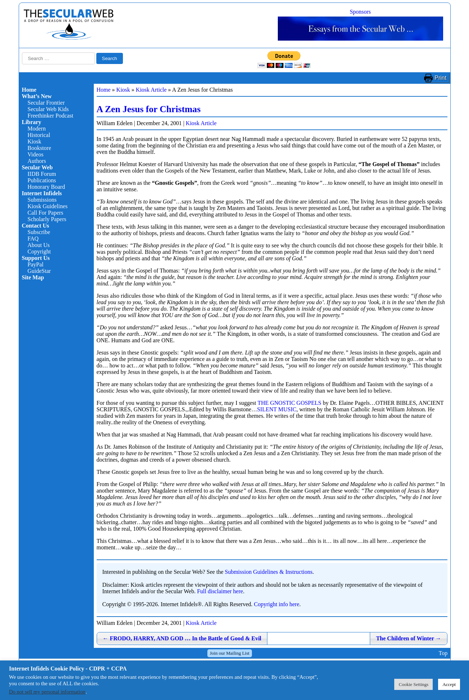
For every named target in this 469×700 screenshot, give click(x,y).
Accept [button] (449, 684)
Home (29, 90)
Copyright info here (276, 604)
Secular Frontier (46, 103)
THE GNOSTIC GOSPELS (289, 403)
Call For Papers (46, 213)
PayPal (35, 264)
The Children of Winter (408, 638)
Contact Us (35, 226)
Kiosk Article (151, 90)
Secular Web (37, 167)
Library (31, 122)
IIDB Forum (42, 174)
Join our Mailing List (229, 653)
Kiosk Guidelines (48, 206)
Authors (37, 161)
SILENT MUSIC (276, 409)
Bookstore (39, 148)
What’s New (37, 96)
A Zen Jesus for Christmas (149, 109)
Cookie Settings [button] (413, 684)
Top (442, 653)
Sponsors (360, 12)
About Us (39, 245)
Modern (37, 128)
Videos (35, 154)
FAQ (33, 238)
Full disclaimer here (220, 591)
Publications (42, 180)
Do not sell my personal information (47, 692)
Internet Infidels (42, 193)
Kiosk (34, 141)
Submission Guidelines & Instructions (269, 572)
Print (440, 78)
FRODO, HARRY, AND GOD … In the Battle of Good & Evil (182, 638)
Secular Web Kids (48, 109)
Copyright (39, 251)
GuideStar (39, 271)
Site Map (33, 277)
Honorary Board (46, 187)
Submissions (42, 200)
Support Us (36, 258)
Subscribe (39, 232)
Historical (39, 135)
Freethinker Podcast (51, 116)
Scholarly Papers (47, 219)
